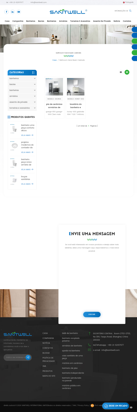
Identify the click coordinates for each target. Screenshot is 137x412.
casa (7, 21)
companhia (17, 21)
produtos (47, 371)
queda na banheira (71, 350)
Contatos (127, 21)
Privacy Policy (83, 405)
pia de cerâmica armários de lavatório (54, 107)
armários (63, 21)
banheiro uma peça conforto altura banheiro (27, 128)
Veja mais (27, 135)
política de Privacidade (49, 359)
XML (74, 405)
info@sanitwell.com (39, 2)
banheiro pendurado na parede (71, 379)
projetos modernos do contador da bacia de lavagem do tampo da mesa (27, 145)
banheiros (30, 21)
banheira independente (73, 373)
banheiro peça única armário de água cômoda (27, 162)
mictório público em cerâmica (71, 387)
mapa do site (49, 375)
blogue (46, 353)
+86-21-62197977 (16, 2)
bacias (41, 21)
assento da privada (102, 21)
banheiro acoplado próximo (71, 339)
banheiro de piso (70, 368)
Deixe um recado (115, 406)
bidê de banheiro (70, 333)
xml (44, 366)
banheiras (51, 21)
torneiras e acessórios (80, 21)
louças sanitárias (25, 178)
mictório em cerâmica (72, 363)
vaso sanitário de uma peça (72, 357)
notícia (117, 21)
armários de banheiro (72, 345)
